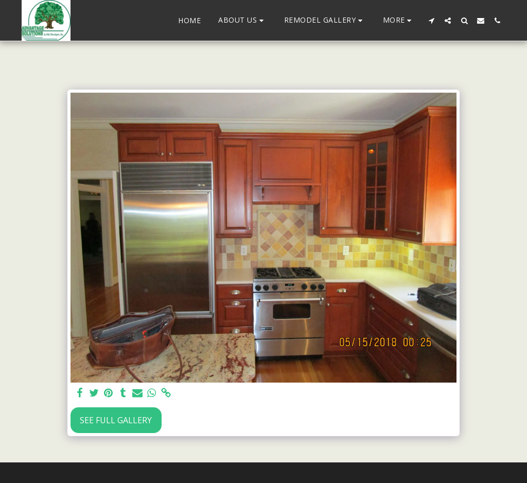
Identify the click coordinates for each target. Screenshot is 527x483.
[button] (242, 20)
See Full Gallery (116, 420)
